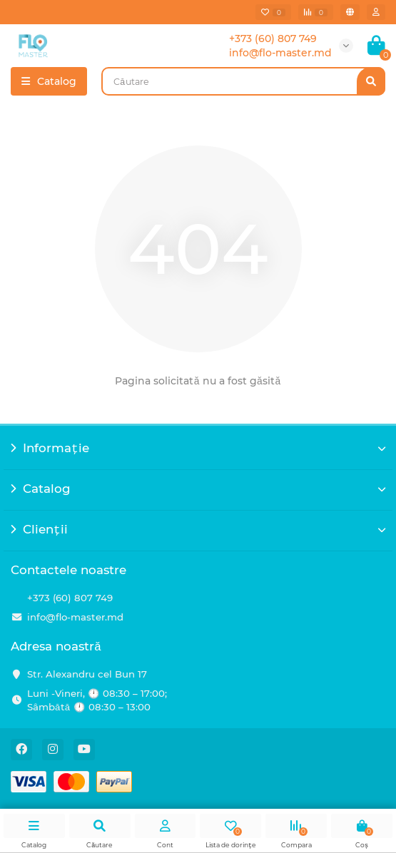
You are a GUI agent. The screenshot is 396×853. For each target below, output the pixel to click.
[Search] (243, 81)
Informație (198, 448)
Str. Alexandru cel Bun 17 (87, 674)
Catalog (198, 488)
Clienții (198, 529)
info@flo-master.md (75, 617)
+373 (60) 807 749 (70, 597)
